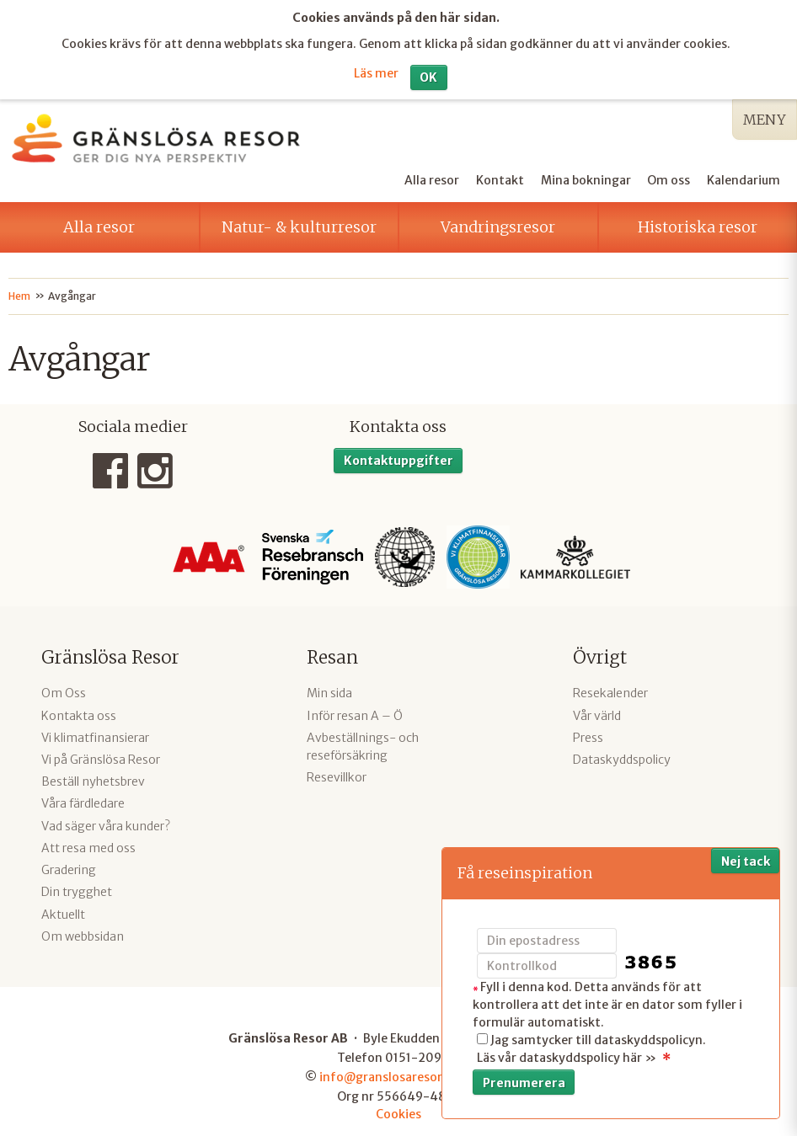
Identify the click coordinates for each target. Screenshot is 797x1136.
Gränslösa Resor (110, 654)
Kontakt (500, 176)
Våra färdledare (83, 800)
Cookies (398, 1110)
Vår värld (597, 712)
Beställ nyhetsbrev (93, 778)
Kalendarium (743, 176)
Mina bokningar (586, 176)
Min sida (329, 689)
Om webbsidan (82, 933)
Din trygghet (76, 888)
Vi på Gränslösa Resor (100, 756)
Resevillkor (336, 773)
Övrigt (600, 654)
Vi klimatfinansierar (95, 734)
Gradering (68, 866)
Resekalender (610, 689)
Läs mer (376, 70)
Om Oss (63, 689)
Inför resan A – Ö (355, 712)
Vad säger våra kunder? (105, 822)
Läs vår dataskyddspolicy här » (566, 1057)
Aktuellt (63, 910)
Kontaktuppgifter (398, 456)
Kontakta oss (78, 712)
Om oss (668, 176)
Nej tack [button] (745, 861)
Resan (332, 654)
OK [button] (428, 74)
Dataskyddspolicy (622, 756)
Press (588, 734)
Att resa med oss (88, 844)
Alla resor (431, 176)
